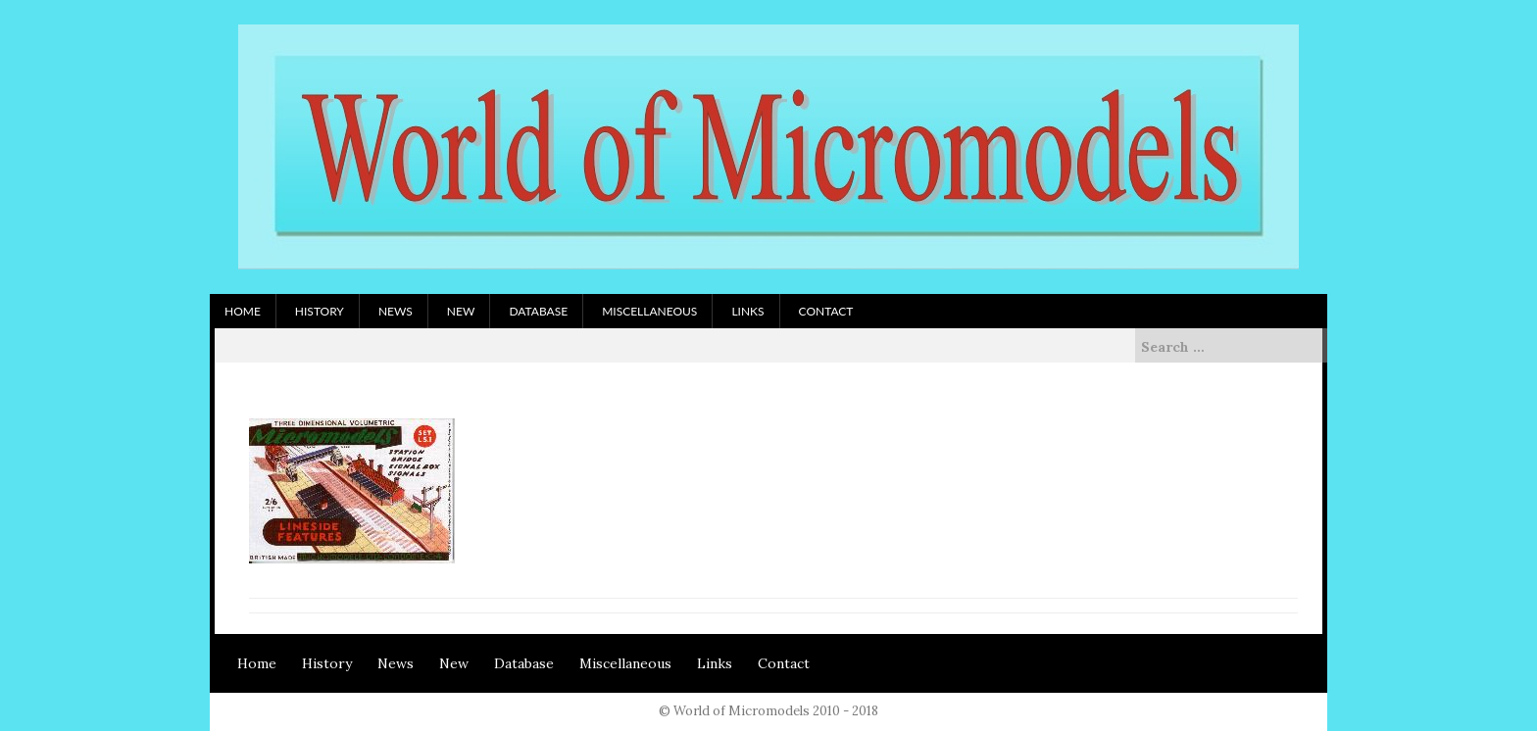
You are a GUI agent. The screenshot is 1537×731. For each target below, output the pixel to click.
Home (242, 311)
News (395, 311)
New (461, 311)
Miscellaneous (649, 311)
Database (538, 311)
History (319, 311)
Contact (826, 311)
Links (747, 311)
